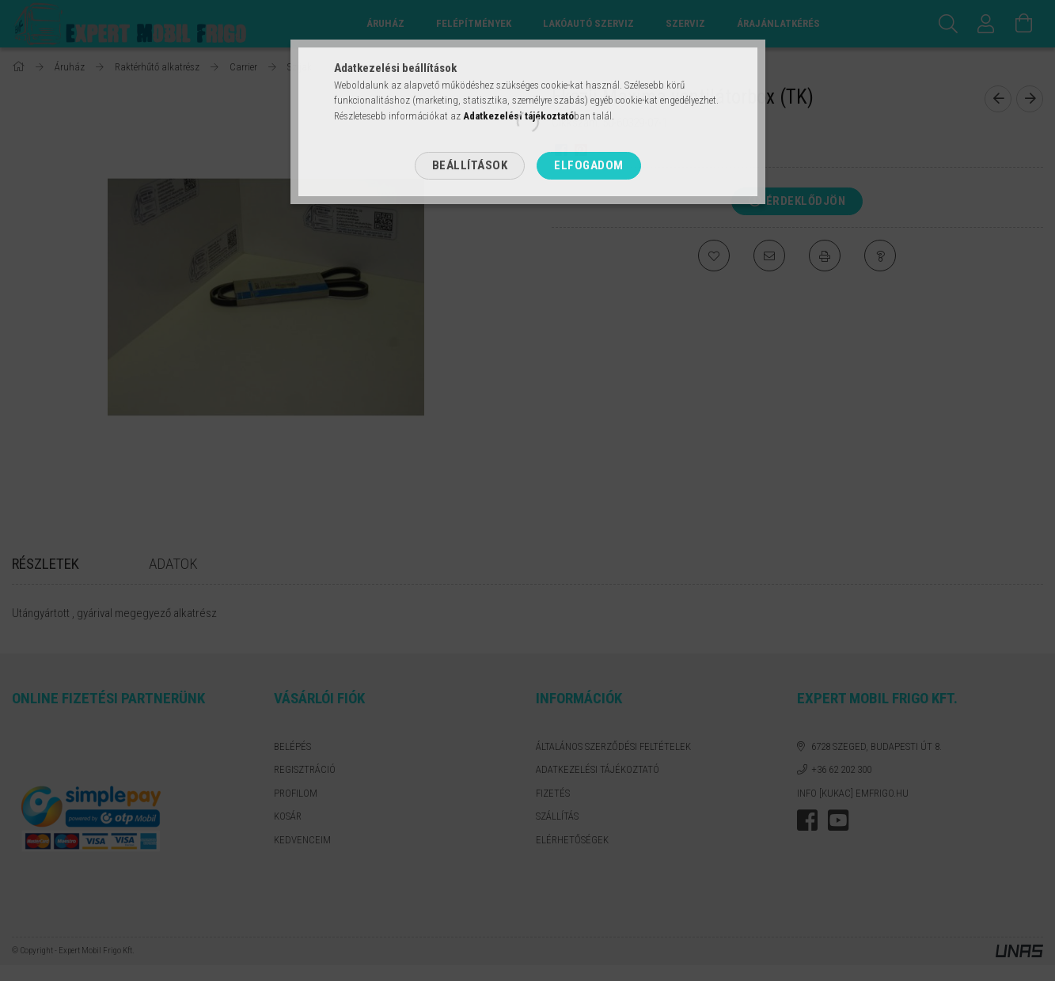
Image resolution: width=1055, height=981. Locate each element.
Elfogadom (589, 165)
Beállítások (470, 165)
